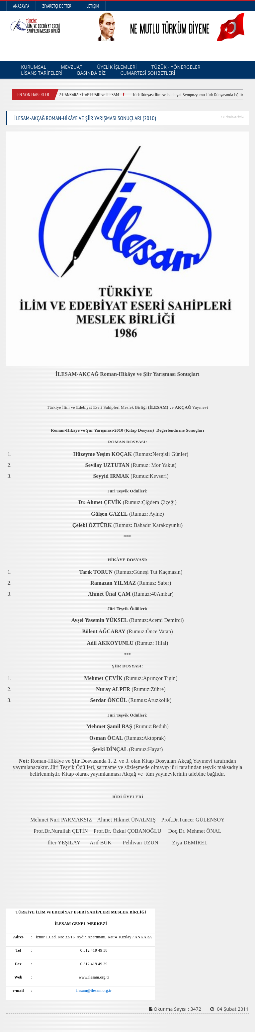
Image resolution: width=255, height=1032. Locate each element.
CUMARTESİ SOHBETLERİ (148, 73)
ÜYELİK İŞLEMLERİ (117, 67)
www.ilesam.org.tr (94, 977)
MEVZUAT (71, 67)
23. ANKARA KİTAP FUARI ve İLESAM (89, 95)
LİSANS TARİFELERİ (41, 73)
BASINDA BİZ (91, 73)
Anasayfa (21, 6)
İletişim (92, 6)
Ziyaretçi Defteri (57, 6)
